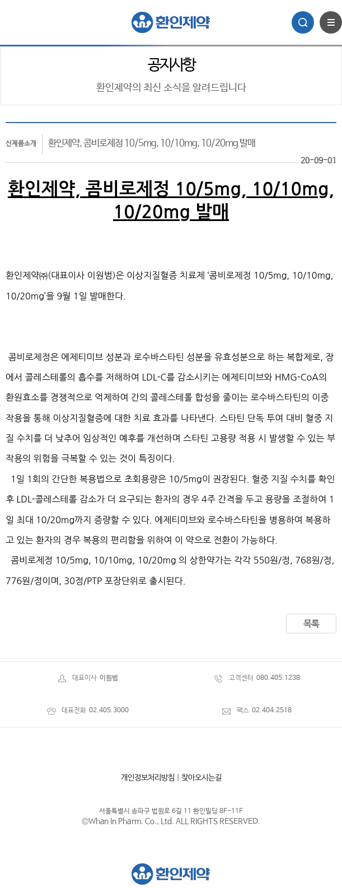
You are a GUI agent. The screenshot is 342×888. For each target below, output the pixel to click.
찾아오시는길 (201, 777)
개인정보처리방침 (148, 777)
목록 (311, 624)
